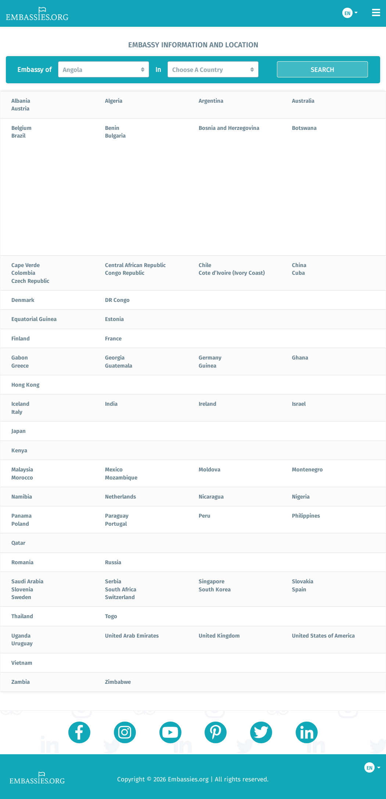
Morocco (22, 477)
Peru (204, 515)
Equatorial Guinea (34, 318)
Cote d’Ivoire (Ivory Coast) (232, 272)
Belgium (21, 127)
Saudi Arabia (27, 581)
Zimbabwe (118, 681)
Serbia (113, 581)
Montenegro (307, 469)
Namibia (21, 496)
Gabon (19, 357)
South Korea (215, 589)
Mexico (114, 469)
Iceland (20, 403)
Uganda (20, 635)
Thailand (22, 616)
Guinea (207, 365)
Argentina (211, 100)
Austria (20, 108)
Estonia (114, 318)
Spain (299, 589)
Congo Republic (124, 272)
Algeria (113, 100)
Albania (20, 100)
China (299, 264)
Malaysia (22, 469)
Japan (18, 430)
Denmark (22, 299)
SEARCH (322, 69)
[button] (103, 69)
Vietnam (21, 662)
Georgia (115, 357)
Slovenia (22, 589)
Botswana (304, 127)
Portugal (116, 523)
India (111, 403)
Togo (111, 616)
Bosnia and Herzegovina (229, 127)
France (113, 338)
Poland (20, 523)
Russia (113, 562)
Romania (22, 562)
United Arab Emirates (132, 635)
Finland (20, 338)
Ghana (300, 357)
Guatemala (118, 365)
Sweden (21, 596)
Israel (299, 403)
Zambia (20, 681)
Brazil (18, 135)
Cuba (298, 272)
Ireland (207, 403)
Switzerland (120, 596)
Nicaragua (211, 496)
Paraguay (117, 515)
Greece (20, 365)
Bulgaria (115, 135)
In (158, 69)
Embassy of (34, 69)
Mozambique (121, 477)
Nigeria (301, 496)
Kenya (19, 450)
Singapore (211, 581)
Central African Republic (135, 264)
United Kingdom (219, 635)
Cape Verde (25, 264)
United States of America (323, 635)
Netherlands (120, 496)
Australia (303, 100)
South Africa (120, 589)
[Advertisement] (193, 200)
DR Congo (117, 299)
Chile (205, 264)
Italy (16, 411)
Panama (21, 515)
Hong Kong (25, 384)
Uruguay (22, 643)
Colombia (23, 272)
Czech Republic (30, 280)
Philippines (306, 515)
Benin (112, 127)
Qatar (18, 542)
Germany (210, 357)
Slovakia (302, 581)
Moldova (209, 469)
